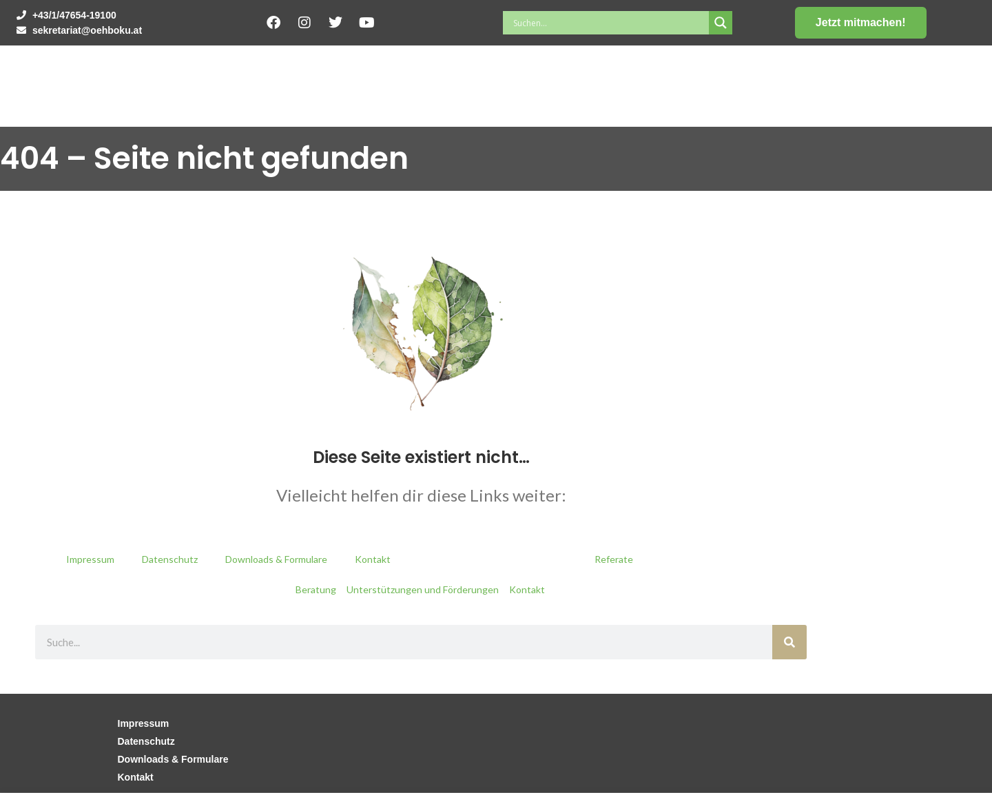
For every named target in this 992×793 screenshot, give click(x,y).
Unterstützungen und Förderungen (423, 589)
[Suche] (789, 642)
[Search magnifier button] (720, 22)
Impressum (90, 559)
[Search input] (609, 22)
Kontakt (373, 559)
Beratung (316, 589)
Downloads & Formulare (276, 559)
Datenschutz (170, 559)
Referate (614, 559)
